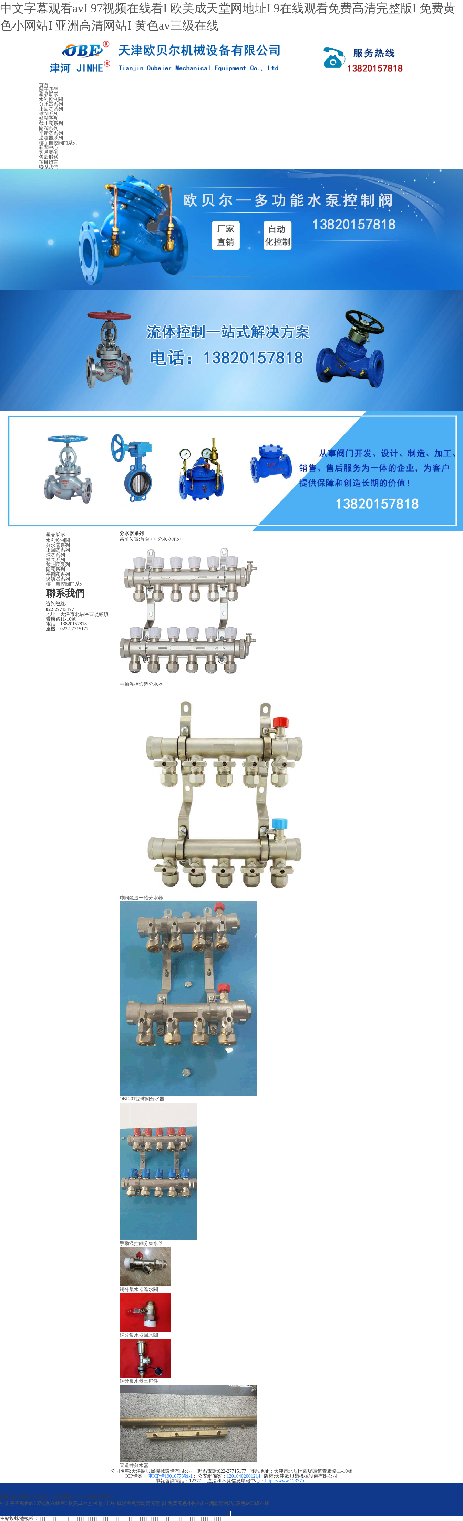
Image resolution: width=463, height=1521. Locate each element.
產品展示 (48, 94)
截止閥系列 (51, 123)
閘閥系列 (48, 128)
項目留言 (48, 162)
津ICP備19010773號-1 (170, 1476)
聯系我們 (48, 166)
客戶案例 (48, 152)
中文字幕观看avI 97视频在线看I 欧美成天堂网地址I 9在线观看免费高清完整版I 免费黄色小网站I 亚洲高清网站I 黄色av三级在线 (134, 1503)
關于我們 (48, 89)
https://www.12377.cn (286, 1480)
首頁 (44, 84)
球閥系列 (48, 113)
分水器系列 (51, 104)
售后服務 (48, 157)
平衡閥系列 (51, 133)
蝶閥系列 (48, 118)
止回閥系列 (51, 109)
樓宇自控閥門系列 (58, 142)
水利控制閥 (51, 99)
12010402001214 (243, 1476)
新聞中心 (48, 147)
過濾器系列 (51, 138)
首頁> (146, 539)
